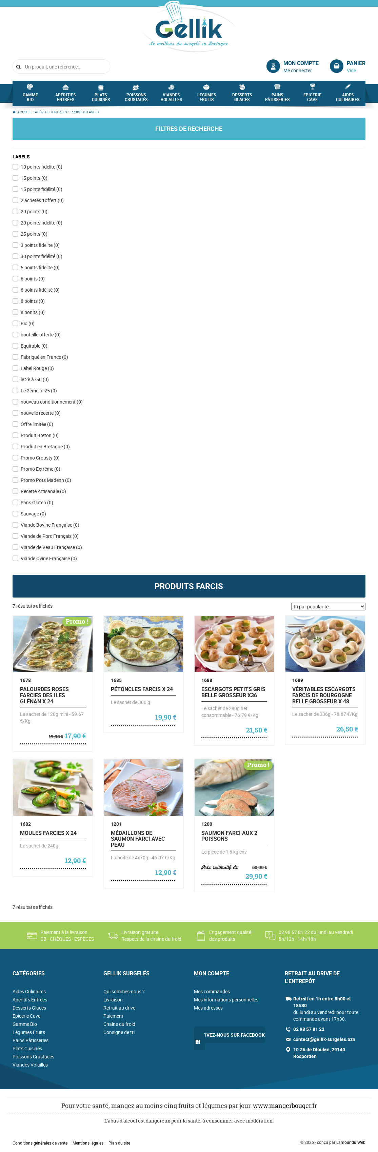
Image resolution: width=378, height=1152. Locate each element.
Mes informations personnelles (226, 999)
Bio (28, 323)
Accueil (24, 112)
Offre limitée (37, 424)
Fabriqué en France (44, 357)
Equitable (34, 346)
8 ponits (33, 312)
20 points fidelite (41, 222)
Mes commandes (212, 991)
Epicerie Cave (312, 99)
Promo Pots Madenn (46, 480)
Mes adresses (208, 1007)
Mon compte (301, 63)
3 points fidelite (40, 245)
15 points (34, 178)
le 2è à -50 (35, 379)
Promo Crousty (40, 457)
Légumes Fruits (206, 99)
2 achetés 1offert (42, 200)
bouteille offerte (41, 334)
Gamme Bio (30, 99)
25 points (34, 234)
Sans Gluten (37, 502)
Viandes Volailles (171, 99)
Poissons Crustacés (136, 99)
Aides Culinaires (347, 99)
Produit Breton (40, 435)
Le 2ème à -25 (39, 390)
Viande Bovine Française (50, 525)
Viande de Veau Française (51, 547)
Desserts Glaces (242, 99)
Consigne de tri (119, 1032)
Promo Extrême (40, 469)
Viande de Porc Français (50, 536)
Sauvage (33, 513)
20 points (34, 211)
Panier (356, 63)
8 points (33, 301)
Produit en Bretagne (45, 446)
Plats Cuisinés (101, 99)
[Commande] (328, 606)
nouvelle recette (41, 413)
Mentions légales (88, 1143)
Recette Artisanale (43, 491)
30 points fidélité (41, 256)
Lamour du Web (350, 1142)
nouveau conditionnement (52, 401)
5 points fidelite (40, 267)
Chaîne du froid (119, 1024)
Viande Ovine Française (49, 558)
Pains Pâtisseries (277, 99)
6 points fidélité (40, 290)
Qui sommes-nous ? (124, 991)
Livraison (113, 999)
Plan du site (119, 1143)
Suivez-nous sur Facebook (232, 1035)
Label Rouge (37, 368)
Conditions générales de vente (40, 1143)
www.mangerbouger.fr (285, 1105)
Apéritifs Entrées (65, 99)
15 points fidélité (41, 189)
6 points (33, 278)
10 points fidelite (41, 166)
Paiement (113, 1016)
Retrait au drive (119, 1007)
